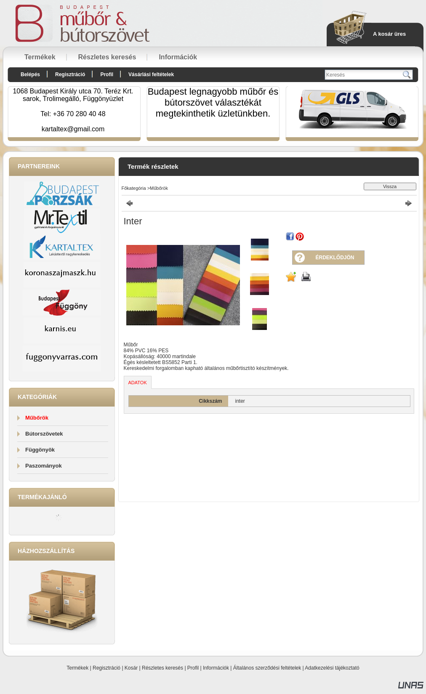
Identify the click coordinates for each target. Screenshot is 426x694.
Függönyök (40, 450)
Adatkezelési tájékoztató (332, 668)
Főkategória (134, 188)
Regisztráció (106, 668)
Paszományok (43, 466)
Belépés (30, 74)
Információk (216, 668)
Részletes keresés (162, 668)
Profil (193, 668)
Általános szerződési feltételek (267, 668)
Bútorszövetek (44, 434)
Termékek (77, 668)
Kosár (131, 668)
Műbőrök (36, 418)
